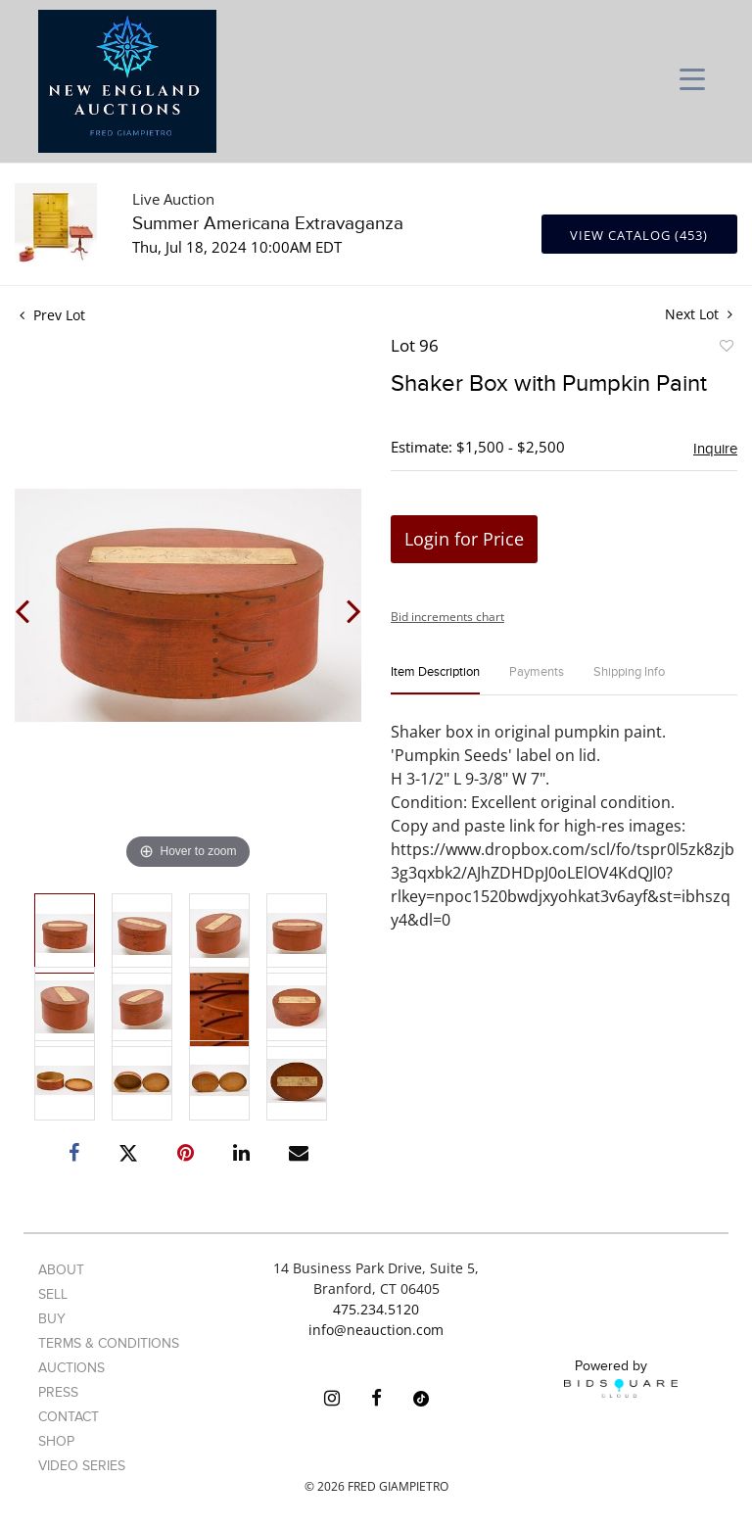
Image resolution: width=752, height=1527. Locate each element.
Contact (68, 1416)
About (61, 1270)
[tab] (435, 680)
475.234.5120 (376, 1309)
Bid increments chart (447, 616)
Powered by (621, 1378)
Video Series (81, 1465)
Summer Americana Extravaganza (267, 224)
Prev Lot (52, 315)
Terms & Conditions (108, 1343)
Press (58, 1392)
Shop (56, 1441)
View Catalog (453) (639, 235)
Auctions (71, 1368)
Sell (53, 1294)
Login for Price (464, 538)
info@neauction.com (376, 1329)
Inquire (715, 448)
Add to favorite (725, 348)
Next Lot (698, 314)
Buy (52, 1319)
